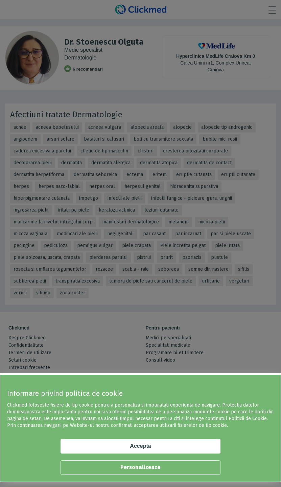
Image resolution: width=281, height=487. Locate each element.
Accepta (140, 446)
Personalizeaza (140, 467)
